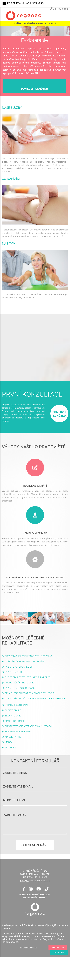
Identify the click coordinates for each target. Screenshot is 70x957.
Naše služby (12, 107)
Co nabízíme (12, 179)
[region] (35, 938)
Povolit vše (59, 953)
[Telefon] (46, 889)
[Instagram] (31, 889)
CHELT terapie (13, 710)
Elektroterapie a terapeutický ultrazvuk (29, 726)
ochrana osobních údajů (34, 894)
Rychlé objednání (35, 485)
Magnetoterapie (14, 721)
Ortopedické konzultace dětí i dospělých (29, 656)
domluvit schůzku (34, 88)
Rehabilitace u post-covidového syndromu (30, 693)
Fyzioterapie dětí (15, 672)
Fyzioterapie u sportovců (20, 688)
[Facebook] (24, 889)
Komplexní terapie (35, 533)
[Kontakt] (35, 467)
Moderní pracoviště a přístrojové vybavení (35, 577)
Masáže (9, 742)
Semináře (10, 747)
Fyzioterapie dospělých (19, 666)
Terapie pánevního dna (18, 731)
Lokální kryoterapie (17, 705)
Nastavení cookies (28, 948)
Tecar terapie (13, 715)
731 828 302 (59, 8)
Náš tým (9, 243)
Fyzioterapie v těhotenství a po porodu (28, 677)
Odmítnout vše (57, 948)
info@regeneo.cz (39, 880)
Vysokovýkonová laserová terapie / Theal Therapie (35, 698)
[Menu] (4, 4)
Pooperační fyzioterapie (19, 682)
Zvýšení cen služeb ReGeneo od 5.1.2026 (35, 23)
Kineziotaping (13, 736)
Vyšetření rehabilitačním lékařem (25, 661)
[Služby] (35, 515)
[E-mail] (39, 889)
